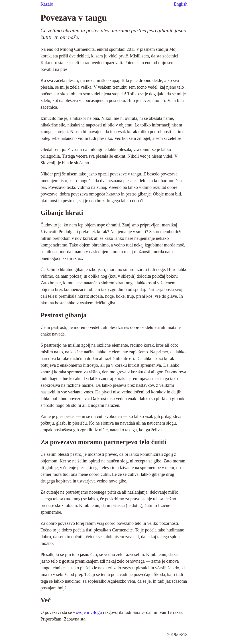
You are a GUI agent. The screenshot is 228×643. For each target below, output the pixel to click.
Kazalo (47, 4)
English (180, 4)
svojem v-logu (89, 612)
